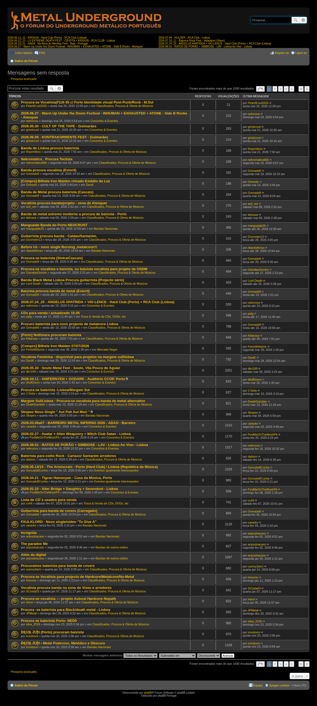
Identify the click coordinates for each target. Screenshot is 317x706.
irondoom (32, 636)
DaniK (30, 360)
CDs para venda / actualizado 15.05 (50, 313)
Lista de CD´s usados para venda (48, 500)
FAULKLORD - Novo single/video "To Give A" (59, 522)
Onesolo (31, 184)
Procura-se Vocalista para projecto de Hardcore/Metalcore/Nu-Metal (77, 577)
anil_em (31, 206)
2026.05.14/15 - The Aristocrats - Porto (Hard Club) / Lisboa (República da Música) (89, 467)
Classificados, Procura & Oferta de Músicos (124, 105)
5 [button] (292, 88)
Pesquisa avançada (303, 20)
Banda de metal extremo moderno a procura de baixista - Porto (74, 214)
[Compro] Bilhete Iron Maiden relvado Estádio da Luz (65, 181)
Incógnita (29, 533)
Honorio (31, 580)
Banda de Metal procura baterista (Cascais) (57, 192)
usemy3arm (33, 569)
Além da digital (33, 555)
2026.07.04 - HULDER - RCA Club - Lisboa (184, 37)
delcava (31, 217)
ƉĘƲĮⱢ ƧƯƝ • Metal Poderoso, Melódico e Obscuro (63, 643)
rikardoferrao (34, 250)
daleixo (30, 459)
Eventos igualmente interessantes (116, 470)
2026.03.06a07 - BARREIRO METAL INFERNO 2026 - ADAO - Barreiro (78, 423)
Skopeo (31, 415)
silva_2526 (33, 624)
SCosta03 (32, 591)
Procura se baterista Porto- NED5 (49, 621)
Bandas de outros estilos (111, 547)
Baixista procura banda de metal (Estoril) (55, 291)
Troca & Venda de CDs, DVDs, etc (103, 316)
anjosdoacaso (35, 536)
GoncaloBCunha (37, 470)
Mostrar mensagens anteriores (120, 655)
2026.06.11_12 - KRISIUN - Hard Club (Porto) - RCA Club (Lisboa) (47, 37)
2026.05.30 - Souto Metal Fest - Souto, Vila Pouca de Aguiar (70, 368)
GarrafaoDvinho (36, 272)
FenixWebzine (35, 349)
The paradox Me (34, 544)
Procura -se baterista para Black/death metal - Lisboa (65, 610)
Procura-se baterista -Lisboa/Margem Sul (55, 390)
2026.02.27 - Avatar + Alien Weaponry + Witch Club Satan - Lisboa (76, 434)
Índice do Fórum (26, 60)
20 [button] (301, 88)
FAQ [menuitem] (42, 52)
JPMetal (31, 613)
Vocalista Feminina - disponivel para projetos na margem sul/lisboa (77, 357)
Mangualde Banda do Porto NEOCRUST (54, 225)
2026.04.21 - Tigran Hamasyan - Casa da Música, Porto (66, 478)
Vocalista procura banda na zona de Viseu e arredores (66, 588)
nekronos (32, 120)
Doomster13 (34, 239)
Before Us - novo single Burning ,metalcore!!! (59, 247)
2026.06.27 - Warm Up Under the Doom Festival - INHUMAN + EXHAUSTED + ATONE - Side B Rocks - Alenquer (75, 46)
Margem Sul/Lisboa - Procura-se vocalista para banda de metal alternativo (83, 401)
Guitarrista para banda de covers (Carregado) (59, 511)
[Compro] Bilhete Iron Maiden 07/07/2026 (55, 346)
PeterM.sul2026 (36, 105)
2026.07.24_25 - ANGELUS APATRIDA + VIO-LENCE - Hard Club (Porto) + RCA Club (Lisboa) (214, 43)
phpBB (148, 692)
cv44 (29, 503)
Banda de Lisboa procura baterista (50, 148)
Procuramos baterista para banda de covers (58, 566)
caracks (31, 426)
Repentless (33, 151)
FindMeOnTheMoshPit (44, 437)
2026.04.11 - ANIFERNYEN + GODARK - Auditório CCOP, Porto (73, 379)
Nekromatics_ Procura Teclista (46, 159)
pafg (29, 316)
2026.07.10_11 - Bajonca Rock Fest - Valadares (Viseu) (191, 40)
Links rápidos (23, 52)
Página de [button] (260, 89)
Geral (89, 184)
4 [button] (286, 88)
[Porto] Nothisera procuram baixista (51, 335)
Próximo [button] (306, 89)
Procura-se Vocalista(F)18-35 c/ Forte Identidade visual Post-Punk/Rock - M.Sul (87, 102)
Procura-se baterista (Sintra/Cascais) (52, 258)
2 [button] (275, 88)
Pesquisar (296, 20)
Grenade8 (32, 173)
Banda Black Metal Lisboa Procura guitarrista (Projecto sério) (72, 280)
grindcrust (32, 129)
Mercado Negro (107, 349)
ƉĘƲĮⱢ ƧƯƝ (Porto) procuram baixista (52, 632)
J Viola (30, 393)
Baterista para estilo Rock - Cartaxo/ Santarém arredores (68, 456)
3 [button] (280, 88)
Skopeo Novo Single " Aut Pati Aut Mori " (55, 412)
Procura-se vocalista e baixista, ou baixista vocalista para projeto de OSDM (84, 269)
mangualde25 (35, 228)
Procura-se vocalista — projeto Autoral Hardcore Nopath (68, 599)
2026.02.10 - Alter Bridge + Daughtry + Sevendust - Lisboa (69, 489)
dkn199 (31, 371)
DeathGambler (35, 404)
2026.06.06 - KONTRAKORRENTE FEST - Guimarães (64, 137)
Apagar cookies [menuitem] (279, 685)
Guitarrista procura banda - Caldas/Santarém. (59, 236)
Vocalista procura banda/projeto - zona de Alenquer (64, 203)
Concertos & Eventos (104, 120)
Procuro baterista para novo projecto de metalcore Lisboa (69, 324)
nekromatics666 (36, 162)
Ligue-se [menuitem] (301, 52)
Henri (29, 602)
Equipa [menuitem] (258, 685)
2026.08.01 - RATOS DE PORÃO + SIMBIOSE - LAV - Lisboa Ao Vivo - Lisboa (205, 46)
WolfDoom (33, 382)
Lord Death (33, 283)
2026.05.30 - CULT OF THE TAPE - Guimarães (59, 126)
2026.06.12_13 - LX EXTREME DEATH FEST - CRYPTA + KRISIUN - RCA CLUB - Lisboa (61, 40)
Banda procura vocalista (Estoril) (48, 170)
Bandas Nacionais (106, 228)
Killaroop (32, 338)
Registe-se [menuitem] (282, 52)
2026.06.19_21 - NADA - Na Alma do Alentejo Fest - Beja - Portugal (48, 43)
